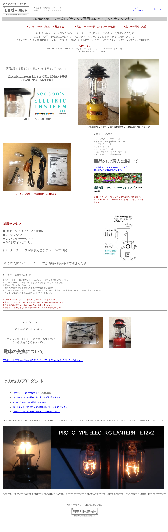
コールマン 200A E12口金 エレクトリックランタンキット (36, 397)
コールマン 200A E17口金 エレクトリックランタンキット (36, 412)
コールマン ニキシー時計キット (26, 393)
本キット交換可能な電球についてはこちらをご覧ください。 (43, 360)
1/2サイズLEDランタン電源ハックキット (30, 402)
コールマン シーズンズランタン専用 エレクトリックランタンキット (41, 407)
